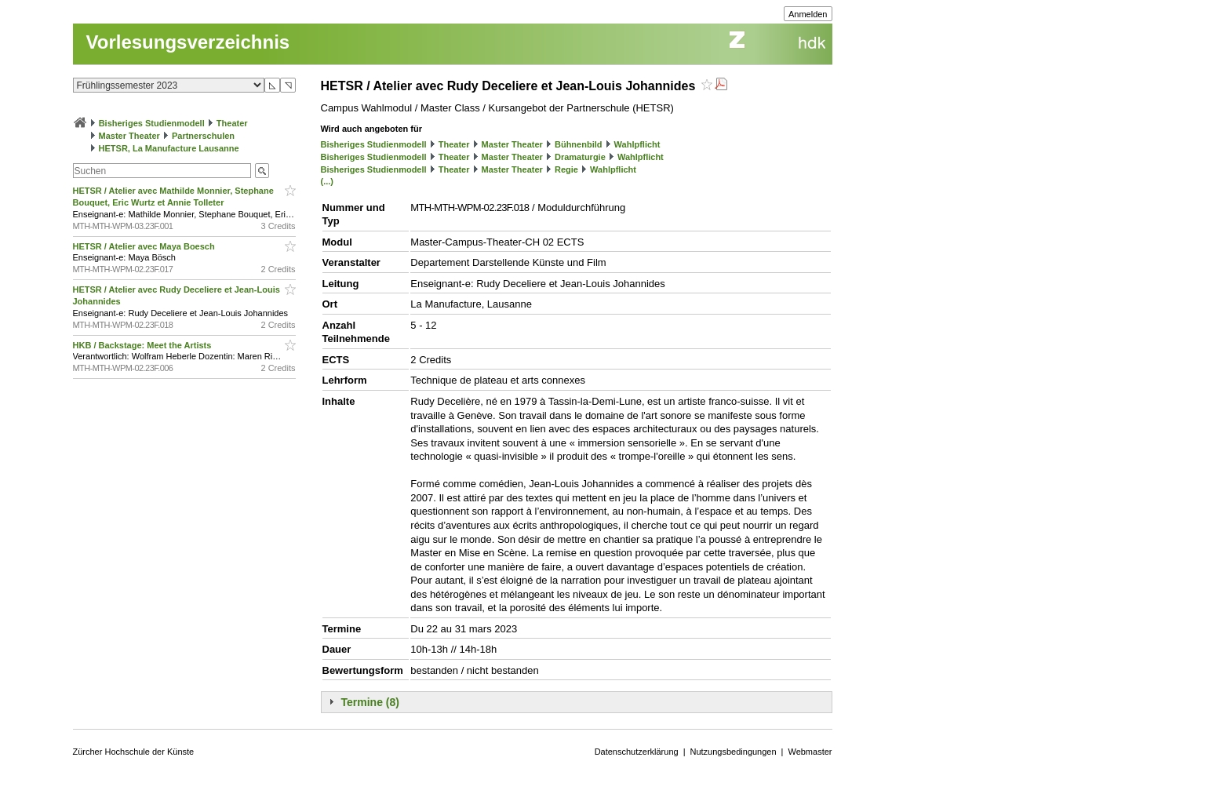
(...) (327, 181)
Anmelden (808, 14)
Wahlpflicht (637, 144)
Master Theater (129, 135)
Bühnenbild (579, 144)
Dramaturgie (580, 157)
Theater (232, 123)
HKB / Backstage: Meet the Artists (143, 345)
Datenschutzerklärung (637, 751)
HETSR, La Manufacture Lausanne (169, 148)
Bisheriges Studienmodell (152, 123)
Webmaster (810, 751)
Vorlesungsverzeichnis (188, 42)
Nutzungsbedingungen (733, 751)
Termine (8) (370, 702)
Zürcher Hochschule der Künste (134, 751)
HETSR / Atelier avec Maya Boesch (145, 246)
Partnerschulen (203, 135)
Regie (566, 169)
